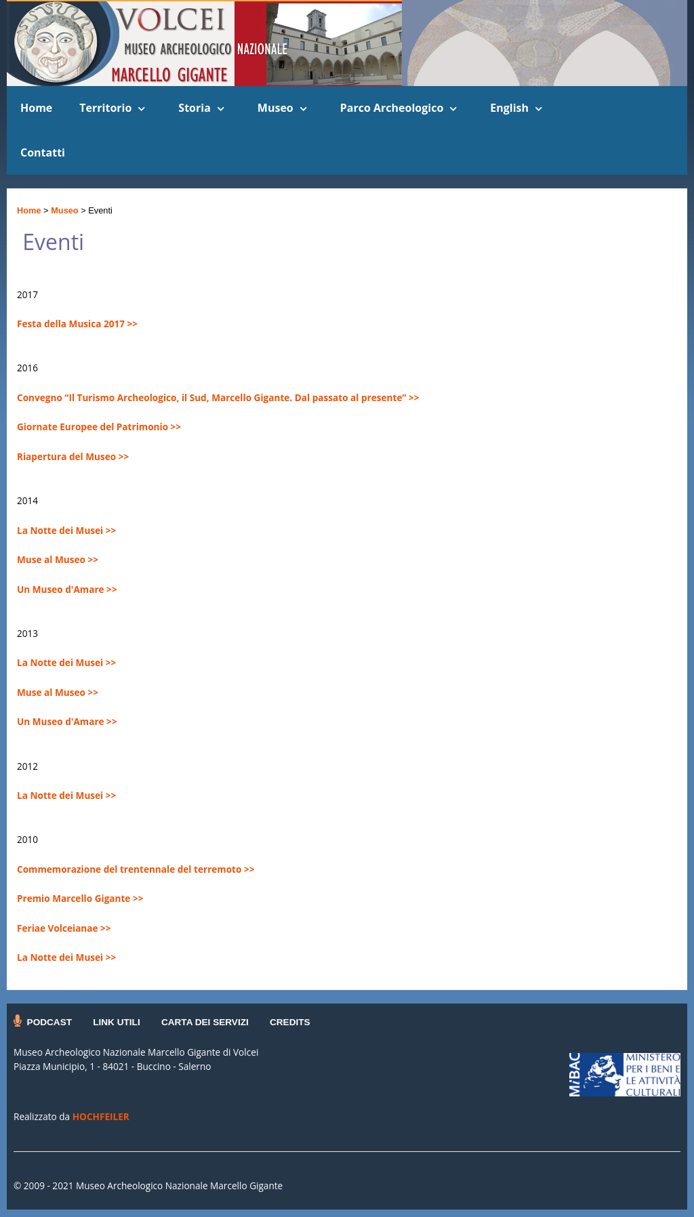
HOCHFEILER (101, 1116)
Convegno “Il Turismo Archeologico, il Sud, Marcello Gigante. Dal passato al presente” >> (218, 397)
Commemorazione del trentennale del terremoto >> (136, 869)
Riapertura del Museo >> (73, 456)
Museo (275, 107)
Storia (194, 107)
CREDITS (290, 1022)
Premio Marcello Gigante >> (80, 898)
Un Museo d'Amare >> (67, 589)
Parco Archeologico (392, 107)
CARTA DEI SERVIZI (205, 1022)
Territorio (105, 107)
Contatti (42, 152)
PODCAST (49, 1022)
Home (36, 107)
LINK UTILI (116, 1022)
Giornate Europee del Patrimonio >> (99, 426)
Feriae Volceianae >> (64, 928)
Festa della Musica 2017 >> (77, 323)
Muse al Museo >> (57, 559)
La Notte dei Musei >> (66, 530)
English (509, 107)
